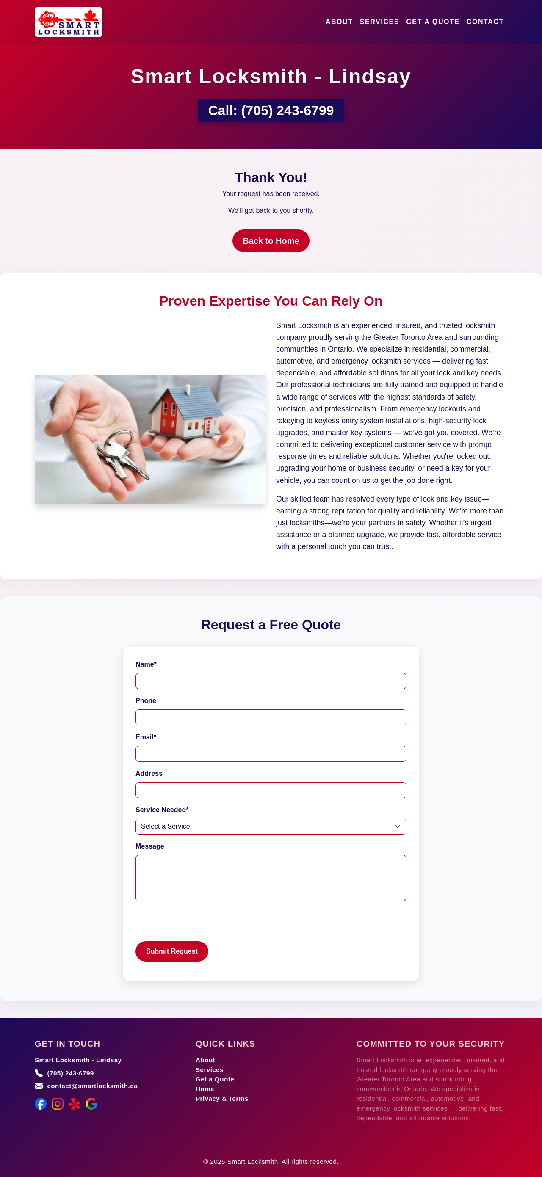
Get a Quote (433, 21)
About (339, 21)
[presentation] (200, 924)
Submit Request (172, 951)
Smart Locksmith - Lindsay (78, 1060)
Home (205, 1088)
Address (149, 773)
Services (379, 21)
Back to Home (271, 240)
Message (150, 846)
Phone (146, 700)
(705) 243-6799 (287, 110)
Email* (146, 737)
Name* (146, 664)
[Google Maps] (91, 1104)
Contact (485, 21)
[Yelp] (74, 1104)
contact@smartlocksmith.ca (92, 1085)
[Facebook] (41, 1104)
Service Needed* (162, 809)
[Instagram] (58, 1104)
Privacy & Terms (222, 1098)
